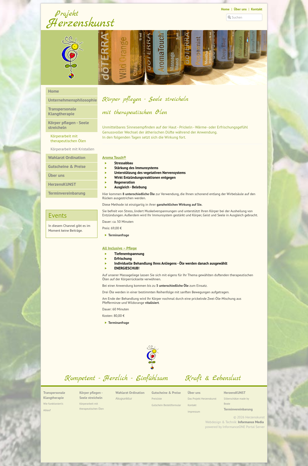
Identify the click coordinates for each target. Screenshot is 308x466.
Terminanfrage (118, 235)
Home (225, 9)
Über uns (240, 9)
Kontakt (256, 9)
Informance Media (251, 422)
